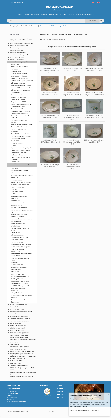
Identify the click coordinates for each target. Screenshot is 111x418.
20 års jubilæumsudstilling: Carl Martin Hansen (23, 356)
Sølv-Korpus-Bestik (15, 363)
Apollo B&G (14, 69)
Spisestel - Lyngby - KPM (17, 309)
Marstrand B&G (15, 200)
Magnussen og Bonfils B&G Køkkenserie (19, 197)
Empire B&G (14, 131)
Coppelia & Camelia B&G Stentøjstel (21, 102)
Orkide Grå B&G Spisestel (18, 235)
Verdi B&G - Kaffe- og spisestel (20, 286)
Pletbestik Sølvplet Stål (16, 361)
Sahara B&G (14, 262)
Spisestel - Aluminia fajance (18, 307)
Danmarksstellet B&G (17, 109)
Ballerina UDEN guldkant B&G (19, 76)
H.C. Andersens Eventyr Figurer (19, 349)
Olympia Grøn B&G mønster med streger (20, 229)
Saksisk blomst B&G (17, 264)
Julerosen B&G (15, 173)
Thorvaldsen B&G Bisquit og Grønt (20, 276)
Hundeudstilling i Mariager (17, 358)
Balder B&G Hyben (16, 71)
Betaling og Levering (32, 15)
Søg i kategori (92, 20)
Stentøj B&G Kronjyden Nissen (18, 304)
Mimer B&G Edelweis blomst (19, 207)
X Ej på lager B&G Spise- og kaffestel (21, 295)
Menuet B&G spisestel (17, 203)
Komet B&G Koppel (16, 180)
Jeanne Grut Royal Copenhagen (19, 335)
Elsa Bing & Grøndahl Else (18, 129)
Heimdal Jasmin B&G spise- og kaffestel (20, 165)
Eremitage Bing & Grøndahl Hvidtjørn (21, 136)
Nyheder (44, 15)
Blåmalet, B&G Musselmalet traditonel (21, 88)
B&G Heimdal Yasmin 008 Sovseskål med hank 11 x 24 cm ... (50, 70)
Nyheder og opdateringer (17, 50)
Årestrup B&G (15, 302)
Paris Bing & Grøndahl (17, 239)
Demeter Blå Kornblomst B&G (19, 113)
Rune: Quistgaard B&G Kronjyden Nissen (20, 259)
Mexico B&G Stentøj (16, 205)
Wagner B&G (14, 290)
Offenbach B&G (15, 226)
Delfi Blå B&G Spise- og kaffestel (20, 111)
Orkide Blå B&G (15, 232)
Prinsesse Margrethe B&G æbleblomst (22, 244)
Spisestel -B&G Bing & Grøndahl (26, 26)
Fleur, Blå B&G (15, 141)
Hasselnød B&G (15, 161)
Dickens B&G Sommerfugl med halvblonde (20, 117)
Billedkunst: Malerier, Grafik (17, 328)
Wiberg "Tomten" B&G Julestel (19, 293)
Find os (59, 385)
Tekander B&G (15, 272)
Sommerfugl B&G (16, 269)
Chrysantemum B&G (16, 95)
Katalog (19, 15)
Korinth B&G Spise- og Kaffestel (20, 184)
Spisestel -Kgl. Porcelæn (17, 57)
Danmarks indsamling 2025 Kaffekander (21, 376)
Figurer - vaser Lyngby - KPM (18, 59)
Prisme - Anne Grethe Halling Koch (20, 246)
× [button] (108, 394)
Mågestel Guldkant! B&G (18, 216)
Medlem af (44, 385)
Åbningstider (53, 15)
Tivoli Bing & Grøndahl (17, 279)
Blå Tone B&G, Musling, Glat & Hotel (21, 85)
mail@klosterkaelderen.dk (18, 401)
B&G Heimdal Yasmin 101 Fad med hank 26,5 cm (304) (72, 166)
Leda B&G (14, 189)
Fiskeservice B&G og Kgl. (18, 138)
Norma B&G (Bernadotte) (18, 223)
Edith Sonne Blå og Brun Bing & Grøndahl (20, 121)
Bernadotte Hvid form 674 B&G (19, 78)
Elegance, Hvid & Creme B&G (19, 127)
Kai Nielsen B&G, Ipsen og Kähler (19, 346)
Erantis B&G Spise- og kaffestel (20, 134)
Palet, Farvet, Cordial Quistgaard (20, 237)
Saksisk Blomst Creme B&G (19, 267)
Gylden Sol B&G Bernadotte (18, 152)
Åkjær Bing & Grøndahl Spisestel (20, 300)
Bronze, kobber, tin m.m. (17, 330)
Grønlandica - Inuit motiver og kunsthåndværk (23, 339)
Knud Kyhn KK (14, 342)
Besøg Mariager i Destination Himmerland (84, 410)
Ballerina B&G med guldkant (19, 73)
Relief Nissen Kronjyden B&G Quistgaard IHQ (19, 250)
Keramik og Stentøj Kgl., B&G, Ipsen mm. (21, 43)
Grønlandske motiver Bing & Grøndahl (21, 148)
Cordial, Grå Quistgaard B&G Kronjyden (22, 104)
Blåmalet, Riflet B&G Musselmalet (20, 90)
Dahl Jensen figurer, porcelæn (18, 48)
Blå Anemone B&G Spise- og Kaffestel (22, 80)
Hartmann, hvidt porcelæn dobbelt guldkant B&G (20, 158)
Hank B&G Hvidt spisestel (18, 155)
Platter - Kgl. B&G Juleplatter (18, 325)
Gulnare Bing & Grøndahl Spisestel (20, 150)
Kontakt (71, 15)
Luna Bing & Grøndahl (17, 191)
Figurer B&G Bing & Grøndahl (18, 52)
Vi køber (63, 15)
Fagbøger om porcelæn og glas (19, 337)
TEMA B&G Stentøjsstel (17, 274)
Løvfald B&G (14, 194)
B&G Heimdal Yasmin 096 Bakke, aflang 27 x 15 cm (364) (72, 117)
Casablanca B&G (16, 92)
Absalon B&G (15, 64)
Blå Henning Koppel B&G (18, 83)
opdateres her (94, 399)
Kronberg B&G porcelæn (18, 187)
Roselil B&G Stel (15, 255)
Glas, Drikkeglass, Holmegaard (19, 316)
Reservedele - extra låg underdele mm (21, 253)
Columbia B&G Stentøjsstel (18, 97)
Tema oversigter (14, 344)
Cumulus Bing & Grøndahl (18, 106)
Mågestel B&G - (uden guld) (19, 214)
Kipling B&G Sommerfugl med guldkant (22, 175)
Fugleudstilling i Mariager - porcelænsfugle (22, 351)
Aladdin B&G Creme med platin (19, 66)
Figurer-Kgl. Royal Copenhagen (19, 45)
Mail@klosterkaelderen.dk (85, 15)
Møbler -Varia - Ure (15, 323)
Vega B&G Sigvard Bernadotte (19, 283)
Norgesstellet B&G (16, 221)
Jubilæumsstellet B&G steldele (19, 170)
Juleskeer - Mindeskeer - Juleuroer (20, 318)
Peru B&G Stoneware (17, 242)
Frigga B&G (14, 145)
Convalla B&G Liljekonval (18, 99)
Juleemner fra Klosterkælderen (19, 365)
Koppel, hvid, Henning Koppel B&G (21, 182)
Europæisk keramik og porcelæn (19, 332)
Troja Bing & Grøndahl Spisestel (20, 281)
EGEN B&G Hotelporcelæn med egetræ (22, 124)
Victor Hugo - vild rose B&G (18, 288)
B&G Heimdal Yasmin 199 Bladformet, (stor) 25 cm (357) (72, 142)
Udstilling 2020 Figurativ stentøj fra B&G (21, 353)
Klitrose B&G (14, 177)
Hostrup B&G (14, 168)
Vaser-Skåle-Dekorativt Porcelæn (19, 321)
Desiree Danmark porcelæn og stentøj (21, 311)
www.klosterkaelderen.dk (78, 406)
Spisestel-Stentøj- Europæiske (18, 314)
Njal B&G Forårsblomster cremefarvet (21, 219)
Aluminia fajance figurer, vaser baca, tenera (22, 55)
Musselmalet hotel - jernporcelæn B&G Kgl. (22, 211)
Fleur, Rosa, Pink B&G (17, 143)
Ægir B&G (14, 297)
